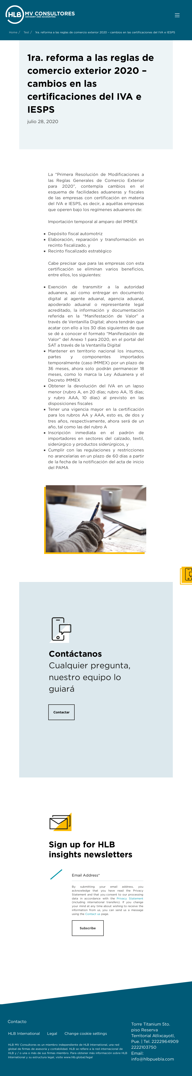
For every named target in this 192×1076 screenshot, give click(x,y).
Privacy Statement (130, 898)
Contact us (92, 914)
